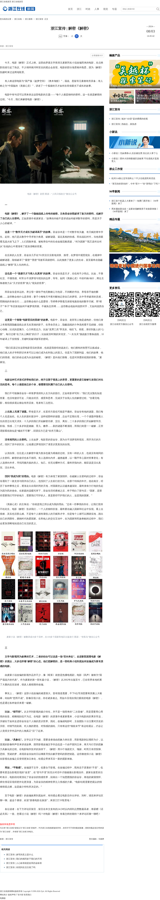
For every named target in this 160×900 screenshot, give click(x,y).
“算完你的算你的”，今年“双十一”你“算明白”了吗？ (135, 184)
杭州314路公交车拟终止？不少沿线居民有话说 (133, 178)
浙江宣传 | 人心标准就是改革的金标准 (24, 863)
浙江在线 (18, 19)
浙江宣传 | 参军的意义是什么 (19, 854)
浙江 (79, 9)
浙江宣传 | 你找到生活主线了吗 (20, 867)
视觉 (105, 9)
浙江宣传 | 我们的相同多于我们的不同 (24, 859)
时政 (88, 9)
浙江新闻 (28, 19)
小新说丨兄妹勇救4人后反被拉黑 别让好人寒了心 (134, 153)
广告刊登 (19, 895)
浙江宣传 (39, 19)
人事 (96, 9)
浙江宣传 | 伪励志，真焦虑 (123, 124)
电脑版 (3, 898)
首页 (70, 9)
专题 (114, 9)
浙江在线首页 (5, 2)
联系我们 (27, 895)
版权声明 (11, 895)
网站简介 (3, 895)
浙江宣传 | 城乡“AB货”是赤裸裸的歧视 (129, 119)
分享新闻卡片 (97, 55)
